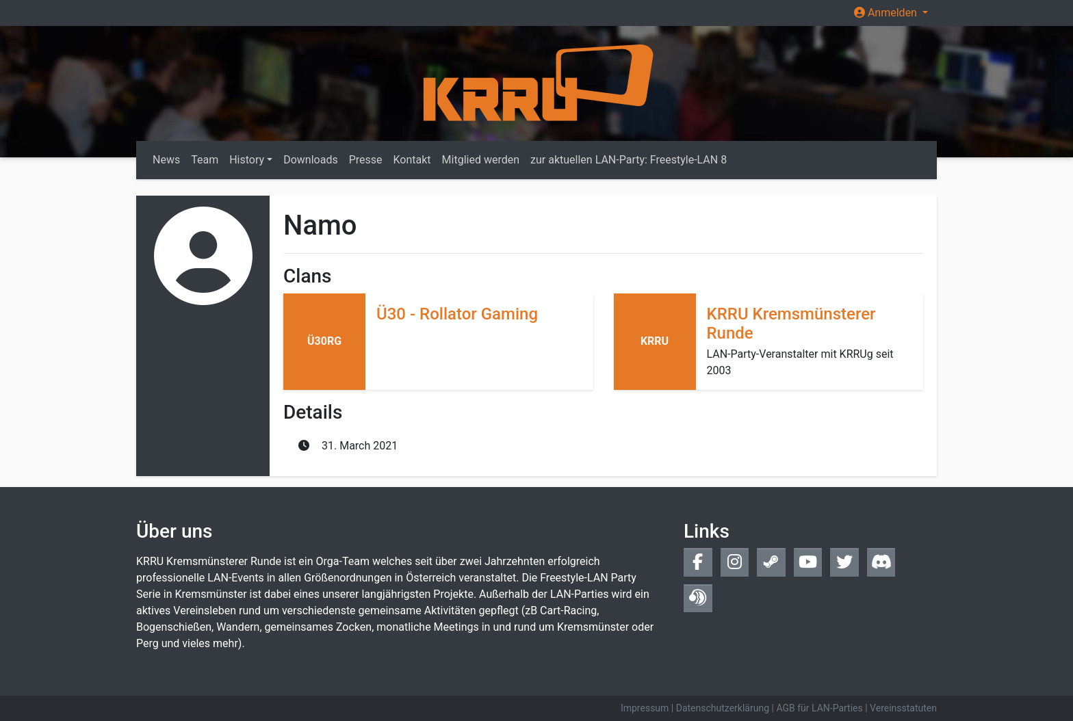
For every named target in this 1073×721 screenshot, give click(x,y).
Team (204, 159)
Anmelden (887, 12)
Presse (366, 159)
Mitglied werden (480, 159)
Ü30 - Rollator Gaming (457, 314)
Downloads (310, 159)
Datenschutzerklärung (722, 708)
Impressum (645, 708)
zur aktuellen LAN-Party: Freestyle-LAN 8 (628, 159)
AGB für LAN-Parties (819, 708)
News (166, 159)
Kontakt (412, 159)
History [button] (246, 159)
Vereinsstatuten (903, 708)
